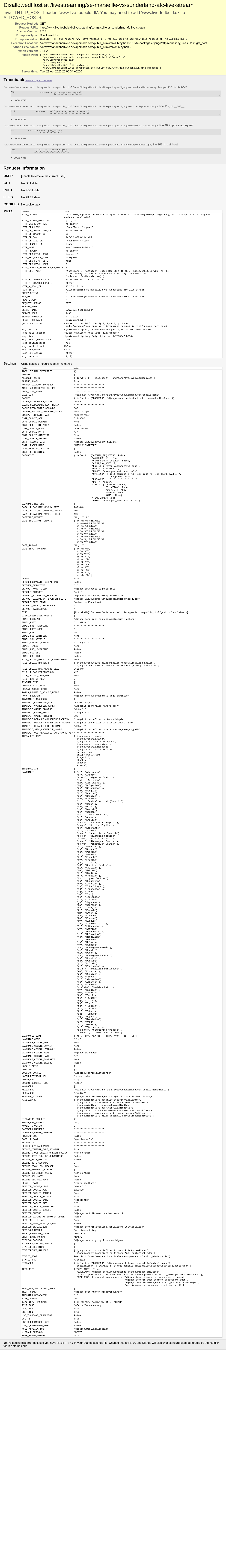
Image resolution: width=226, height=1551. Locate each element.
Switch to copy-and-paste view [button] (38, 84)
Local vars (20, 104)
